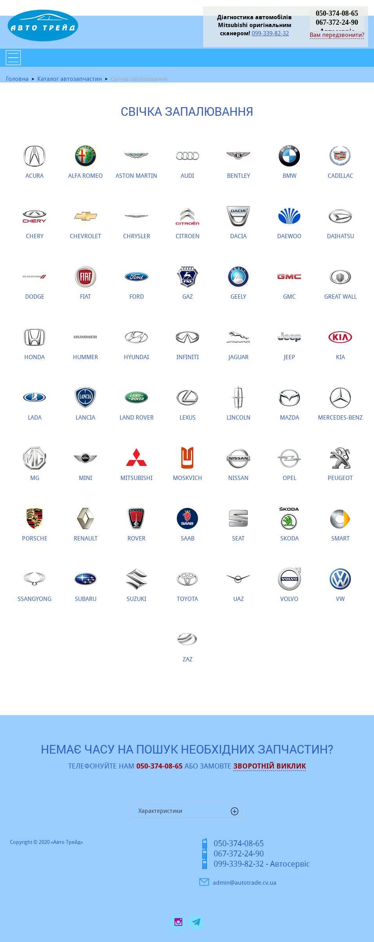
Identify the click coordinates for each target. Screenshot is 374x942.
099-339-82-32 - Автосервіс (262, 864)
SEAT (238, 524)
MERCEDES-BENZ (340, 403)
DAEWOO (289, 222)
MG (34, 464)
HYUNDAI (136, 343)
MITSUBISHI (136, 464)
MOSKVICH (187, 464)
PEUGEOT (340, 464)
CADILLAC (340, 161)
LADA (34, 403)
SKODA (289, 524)
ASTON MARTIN (136, 161)
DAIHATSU (340, 222)
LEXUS (187, 403)
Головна (17, 78)
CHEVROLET (85, 222)
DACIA (238, 222)
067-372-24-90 (337, 22)
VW (340, 584)
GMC (289, 282)
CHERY (34, 222)
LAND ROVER (137, 403)
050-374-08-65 (337, 13)
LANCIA (85, 403)
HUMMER (85, 343)
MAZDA (289, 403)
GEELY (238, 282)
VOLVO (289, 584)
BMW (289, 161)
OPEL (289, 464)
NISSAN (238, 464)
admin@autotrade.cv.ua (244, 882)
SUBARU (85, 584)
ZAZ (187, 645)
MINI (85, 464)
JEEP (289, 343)
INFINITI (187, 343)
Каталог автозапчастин (69, 78)
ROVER (136, 524)
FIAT (85, 282)
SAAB (187, 524)
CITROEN (188, 222)
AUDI (187, 161)
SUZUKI (136, 584)
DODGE (34, 282)
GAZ (187, 282)
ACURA (34, 161)
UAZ (238, 584)
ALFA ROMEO (85, 161)
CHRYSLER (136, 222)
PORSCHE (34, 524)
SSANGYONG (34, 584)
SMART (340, 524)
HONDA (34, 343)
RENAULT (86, 524)
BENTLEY (238, 161)
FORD (136, 282)
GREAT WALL (340, 282)
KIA (340, 343)
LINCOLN (239, 403)
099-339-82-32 (270, 33)
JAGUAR (238, 343)
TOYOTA (187, 584)
